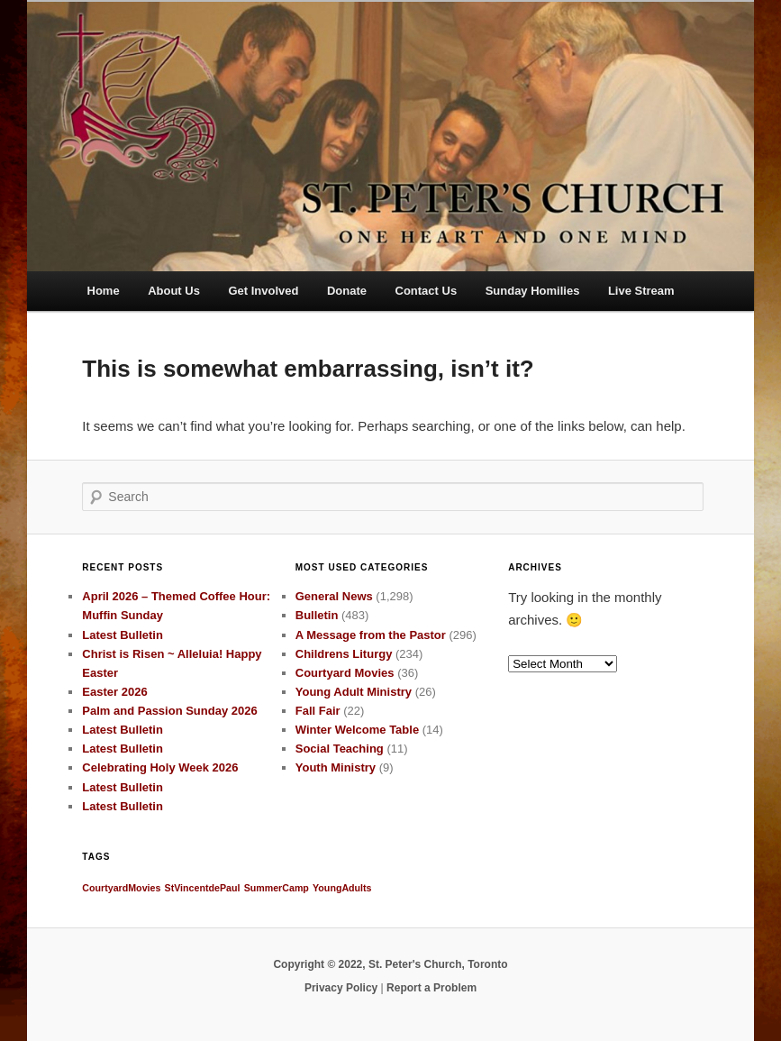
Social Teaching (339, 748)
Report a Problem (431, 988)
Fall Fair (318, 710)
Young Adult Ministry (353, 692)
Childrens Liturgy (344, 654)
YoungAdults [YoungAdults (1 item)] (342, 887)
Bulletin (317, 615)
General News (334, 596)
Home (103, 290)
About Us (174, 290)
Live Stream (641, 290)
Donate (347, 290)
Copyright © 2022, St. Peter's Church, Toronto (390, 964)
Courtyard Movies (345, 673)
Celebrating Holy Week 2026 (160, 767)
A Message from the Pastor (370, 635)
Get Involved (263, 290)
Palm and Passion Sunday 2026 (169, 710)
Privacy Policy (340, 988)
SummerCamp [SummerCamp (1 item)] (276, 887)
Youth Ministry (335, 767)
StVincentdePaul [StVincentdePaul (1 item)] (203, 887)
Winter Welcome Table (357, 729)
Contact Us (426, 290)
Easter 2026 (114, 692)
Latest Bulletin (122, 635)
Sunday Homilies (533, 290)
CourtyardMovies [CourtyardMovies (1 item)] (121, 887)
